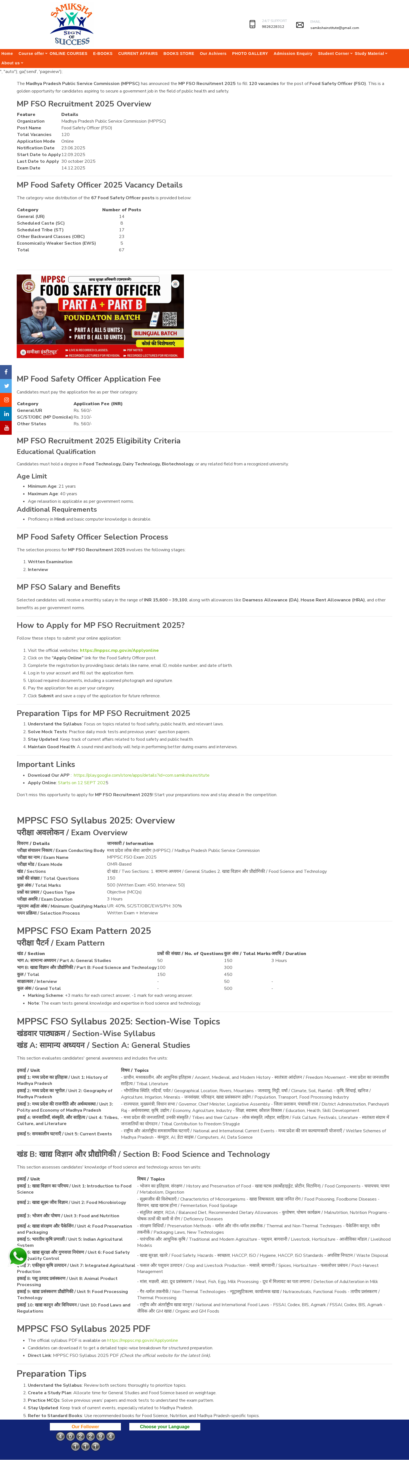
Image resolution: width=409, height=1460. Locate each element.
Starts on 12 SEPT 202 (82, 783)
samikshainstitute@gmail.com (334, 27)
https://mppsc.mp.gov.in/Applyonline (119, 650)
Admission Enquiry (293, 53)
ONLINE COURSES (68, 53)
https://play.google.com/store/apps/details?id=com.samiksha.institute (142, 775)
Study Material (369, 53)
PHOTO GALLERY (250, 53)
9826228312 (273, 26)
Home (7, 53)
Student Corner (333, 53)
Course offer (31, 53)
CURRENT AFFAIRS (138, 53)
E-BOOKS (103, 53)
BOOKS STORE (179, 53)
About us (10, 63)
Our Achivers (213, 53)
